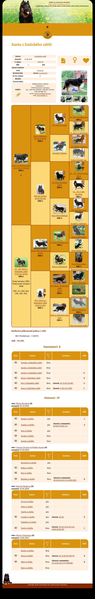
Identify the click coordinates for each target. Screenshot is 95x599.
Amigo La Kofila (27, 419)
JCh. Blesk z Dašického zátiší (59, 287)
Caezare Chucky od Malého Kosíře (30, 447)
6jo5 (59, 317)
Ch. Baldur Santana (79, 146)
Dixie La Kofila (26, 562)
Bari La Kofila (26, 473)
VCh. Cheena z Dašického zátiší (40, 301)
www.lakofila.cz (42, 95)
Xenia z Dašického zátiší (30, 378)
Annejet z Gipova (60, 153)
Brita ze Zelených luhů (60, 315)
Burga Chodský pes (79, 269)
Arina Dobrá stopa (78, 250)
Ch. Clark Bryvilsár (59, 125)
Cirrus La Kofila (27, 501)
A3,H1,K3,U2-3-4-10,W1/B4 (64, 480)
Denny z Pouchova (23, 535)
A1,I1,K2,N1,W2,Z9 (66, 556)
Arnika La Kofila (27, 436)
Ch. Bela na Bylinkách (79, 133)
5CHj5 (59, 185)
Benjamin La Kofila (28, 463)
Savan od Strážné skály (21, 165)
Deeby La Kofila (27, 551)
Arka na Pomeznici (59, 266)
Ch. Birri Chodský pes (79, 117)
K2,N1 (61, 517)
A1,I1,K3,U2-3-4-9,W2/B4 (62, 563)
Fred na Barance (79, 310)
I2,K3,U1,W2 (40, 305)
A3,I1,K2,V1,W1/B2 (21, 168)
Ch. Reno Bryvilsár (59, 182)
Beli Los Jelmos (40, 196)
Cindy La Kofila (27, 528)
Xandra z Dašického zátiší (31, 368)
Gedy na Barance (79, 283)
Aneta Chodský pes (79, 160)
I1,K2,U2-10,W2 (21, 274)
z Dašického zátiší (40, 56)
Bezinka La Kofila (28, 479)
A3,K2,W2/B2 (40, 198)
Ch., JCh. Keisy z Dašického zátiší (21, 270)
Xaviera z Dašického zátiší (31, 373)
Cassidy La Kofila (27, 517)
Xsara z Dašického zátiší (30, 388)
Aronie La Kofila (27, 441)
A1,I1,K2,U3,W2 (66, 383)
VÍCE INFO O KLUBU (62, 8)
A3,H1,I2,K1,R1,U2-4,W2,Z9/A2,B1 (63, 528)
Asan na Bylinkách (78, 237)
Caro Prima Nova (79, 264)
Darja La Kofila (27, 556)
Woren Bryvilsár (22, 403)
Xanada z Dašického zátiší (31, 362)
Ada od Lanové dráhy (79, 325)
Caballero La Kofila (28, 522)
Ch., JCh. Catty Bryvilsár (79, 193)
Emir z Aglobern (40, 136)
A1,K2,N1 (40, 70)
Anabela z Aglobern (79, 223)
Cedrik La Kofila (27, 512)
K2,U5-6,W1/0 (40, 138)
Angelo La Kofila (27, 425)
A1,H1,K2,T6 (43, 73)
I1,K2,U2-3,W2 (66, 388)
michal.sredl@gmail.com (42, 93)
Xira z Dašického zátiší (30, 383)
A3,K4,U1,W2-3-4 (60, 426)
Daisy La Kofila (27, 568)
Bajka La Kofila (27, 468)
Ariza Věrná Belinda (60, 215)
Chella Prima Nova (78, 296)
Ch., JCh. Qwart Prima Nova (79, 174)
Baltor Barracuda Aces (40, 251)
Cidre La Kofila (27, 507)
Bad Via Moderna (23, 486)
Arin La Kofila (26, 431)
